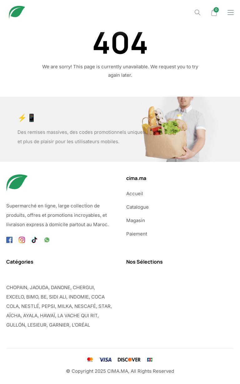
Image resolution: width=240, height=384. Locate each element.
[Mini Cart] (214, 12)
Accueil (134, 194)
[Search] (197, 12)
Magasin (135, 220)
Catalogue (137, 207)
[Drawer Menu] (231, 12)
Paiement (136, 234)
